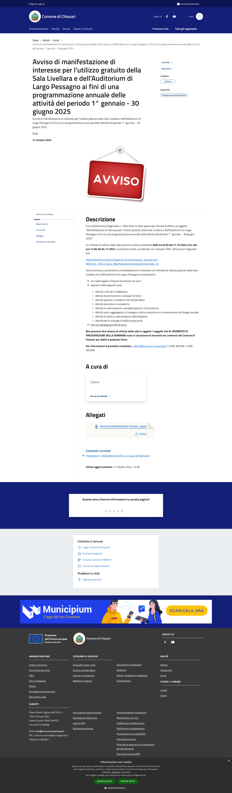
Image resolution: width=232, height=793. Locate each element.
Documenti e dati (37, 697)
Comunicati (166, 670)
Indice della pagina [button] (44, 214)
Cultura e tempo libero (84, 670)
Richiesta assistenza (83, 728)
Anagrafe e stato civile (84, 665)
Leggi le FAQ (79, 723)
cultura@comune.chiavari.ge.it (149, 346)
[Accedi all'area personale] (188, 3)
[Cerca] (199, 16)
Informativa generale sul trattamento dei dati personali (135, 746)
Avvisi (56, 40)
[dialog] (116, 775)
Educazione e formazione (129, 665)
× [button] (229, 761)
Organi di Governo (38, 665)
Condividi (167, 62)
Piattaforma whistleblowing (130, 728)
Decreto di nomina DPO (128, 754)
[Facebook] (166, 16)
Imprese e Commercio (83, 675)
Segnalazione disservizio (85, 718)
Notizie (163, 665)
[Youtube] (173, 16)
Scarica (140, 433)
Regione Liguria (37, 4)
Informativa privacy (126, 739)
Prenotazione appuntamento (87, 712)
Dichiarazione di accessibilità (131, 734)
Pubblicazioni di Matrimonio (130, 723)
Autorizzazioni (124, 681)
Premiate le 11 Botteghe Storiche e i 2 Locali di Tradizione (118, 456)
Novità (46, 40)
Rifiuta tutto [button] (128, 781)
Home (35, 40)
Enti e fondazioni (37, 681)
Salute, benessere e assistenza (132, 675)
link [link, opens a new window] (144, 775)
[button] (116, 787)
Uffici (31, 675)
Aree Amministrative (39, 670)
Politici (32, 686)
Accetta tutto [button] (104, 781)
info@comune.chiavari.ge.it (50, 731)
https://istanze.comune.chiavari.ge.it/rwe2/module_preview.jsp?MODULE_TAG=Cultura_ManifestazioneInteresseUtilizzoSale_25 (122, 262)
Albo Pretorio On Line (127, 718)
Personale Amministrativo (42, 691)
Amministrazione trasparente (131, 712)
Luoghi (163, 690)
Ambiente (121, 670)
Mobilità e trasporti (82, 681)
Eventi (163, 695)
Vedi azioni (168, 69)
